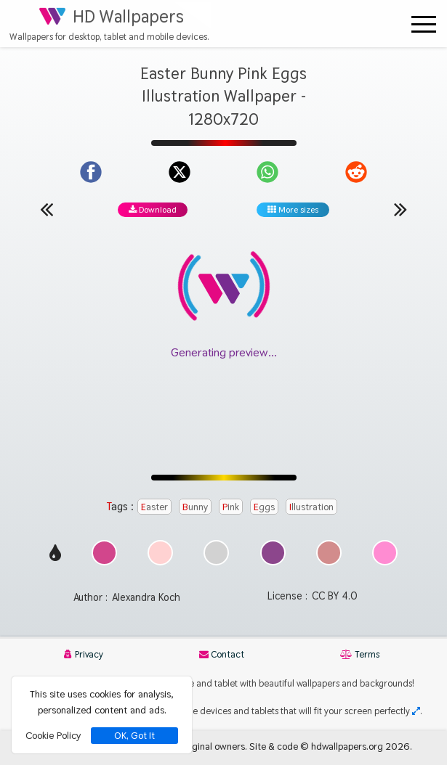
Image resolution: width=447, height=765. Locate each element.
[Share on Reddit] (356, 172)
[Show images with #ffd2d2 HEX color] (160, 561)
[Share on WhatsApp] (267, 172)
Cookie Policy (53, 735)
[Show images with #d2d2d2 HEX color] (216, 561)
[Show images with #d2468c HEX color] (104, 561)
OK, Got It (134, 735)
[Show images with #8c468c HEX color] (273, 561)
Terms (359, 654)
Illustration (311, 506)
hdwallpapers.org (347, 746)
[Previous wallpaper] (46, 209)
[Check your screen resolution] (416, 711)
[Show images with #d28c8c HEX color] (329, 561)
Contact (221, 654)
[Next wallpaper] (400, 209)
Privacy (83, 654)
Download (153, 210)
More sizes (292, 210)
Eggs (264, 506)
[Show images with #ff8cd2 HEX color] (385, 561)
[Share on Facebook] (91, 172)
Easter (154, 506)
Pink (230, 506)
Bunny (195, 506)
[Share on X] (179, 172)
